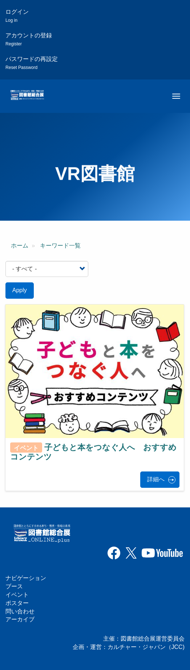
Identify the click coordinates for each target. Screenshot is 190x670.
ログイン (17, 16)
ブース (14, 586)
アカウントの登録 (28, 39)
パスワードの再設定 (31, 63)
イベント (17, 595)
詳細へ (156, 479)
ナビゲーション (25, 578)
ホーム (19, 245)
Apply (19, 290)
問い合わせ (20, 611)
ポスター (17, 603)
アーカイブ (20, 619)
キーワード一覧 (60, 245)
